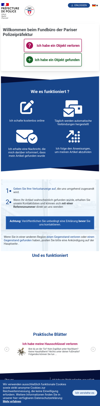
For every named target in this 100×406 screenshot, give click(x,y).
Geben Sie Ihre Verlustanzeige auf (34, 188)
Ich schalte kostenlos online (26, 120)
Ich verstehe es (84, 393)
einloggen (80, 5)
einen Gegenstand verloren (63, 237)
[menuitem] (94, 5)
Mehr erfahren (12, 401)
